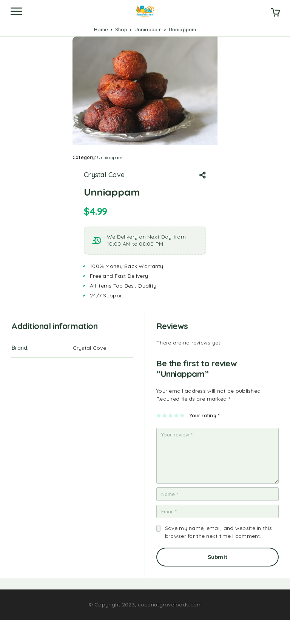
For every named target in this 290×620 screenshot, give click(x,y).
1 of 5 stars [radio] (159, 415)
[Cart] (275, 13)
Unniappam (148, 29)
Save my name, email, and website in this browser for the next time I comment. (218, 532)
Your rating (204, 415)
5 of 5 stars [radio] (182, 415)
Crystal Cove (104, 174)
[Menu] (16, 11)
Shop (121, 29)
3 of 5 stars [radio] (171, 415)
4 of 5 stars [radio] (176, 415)
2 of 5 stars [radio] (165, 415)
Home (101, 29)
